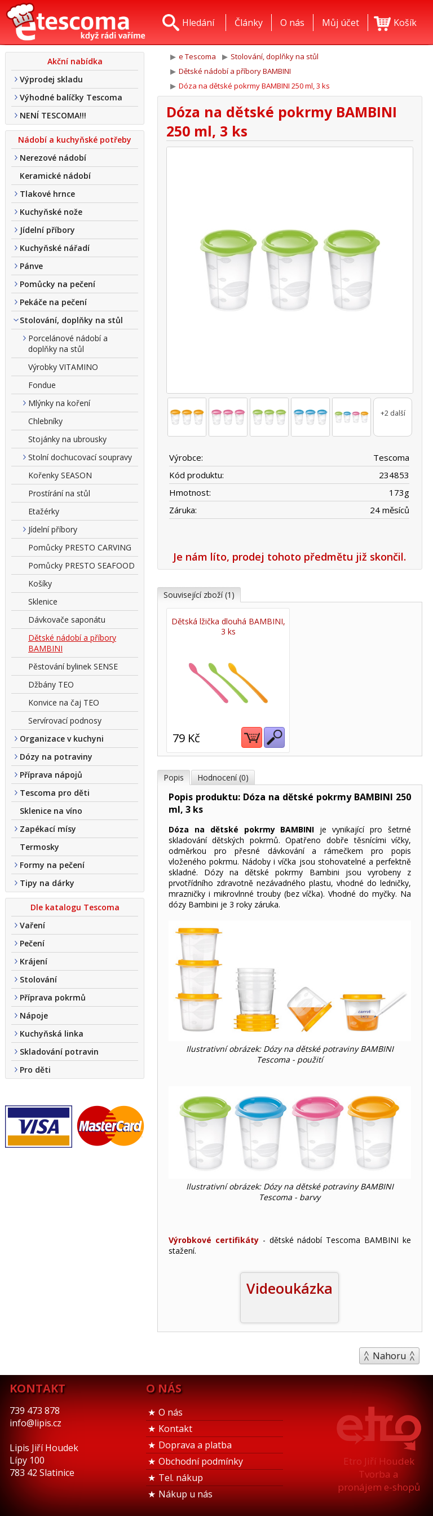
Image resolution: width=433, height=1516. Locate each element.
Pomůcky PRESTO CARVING (79, 547)
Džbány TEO (51, 684)
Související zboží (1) (199, 594)
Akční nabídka (75, 61)
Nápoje (34, 1015)
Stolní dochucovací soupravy (80, 457)
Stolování (38, 979)
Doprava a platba (195, 1445)
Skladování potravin (59, 1051)
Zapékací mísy (48, 828)
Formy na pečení (52, 865)
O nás (170, 1412)
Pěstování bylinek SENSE (73, 666)
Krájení (33, 961)
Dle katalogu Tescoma (75, 907)
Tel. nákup (180, 1477)
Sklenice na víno (51, 810)
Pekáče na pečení (53, 302)
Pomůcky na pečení (57, 284)
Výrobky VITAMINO (63, 367)
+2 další (393, 413)
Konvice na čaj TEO (63, 702)
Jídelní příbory (47, 229)
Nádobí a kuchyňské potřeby (74, 139)
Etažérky (43, 511)
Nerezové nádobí (53, 157)
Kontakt (175, 1428)
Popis (174, 777)
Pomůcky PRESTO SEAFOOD (81, 565)
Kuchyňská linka (51, 1033)
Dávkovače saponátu (66, 619)
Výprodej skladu (51, 79)
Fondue (42, 385)
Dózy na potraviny (56, 756)
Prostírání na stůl (59, 493)
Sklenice (43, 601)
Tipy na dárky (47, 883)
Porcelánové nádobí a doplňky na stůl (68, 343)
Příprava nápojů (51, 774)
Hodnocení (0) (223, 777)
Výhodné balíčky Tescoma (71, 97)
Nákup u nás (185, 1494)
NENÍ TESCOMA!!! (53, 115)
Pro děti (35, 1069)
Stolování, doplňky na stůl (71, 320)
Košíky (40, 583)
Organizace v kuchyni (62, 738)
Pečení (32, 943)
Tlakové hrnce (47, 193)
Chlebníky (45, 421)
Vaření (32, 925)
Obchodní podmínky (200, 1461)
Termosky (39, 846)
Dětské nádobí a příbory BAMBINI (72, 643)
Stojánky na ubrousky (67, 439)
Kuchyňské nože (51, 211)
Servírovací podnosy (64, 720)
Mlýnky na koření (59, 403)
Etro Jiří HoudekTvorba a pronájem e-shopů (379, 1474)
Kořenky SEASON (60, 475)
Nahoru (389, 1356)
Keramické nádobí (55, 175)
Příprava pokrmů (53, 997)
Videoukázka (289, 1288)
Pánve (31, 266)
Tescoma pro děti (55, 792)
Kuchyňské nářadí (55, 248)
